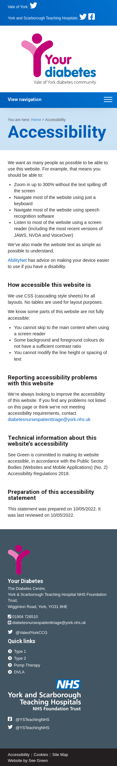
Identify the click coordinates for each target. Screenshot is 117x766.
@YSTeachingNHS (28, 719)
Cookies (41, 754)
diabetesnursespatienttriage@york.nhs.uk (49, 419)
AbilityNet (17, 260)
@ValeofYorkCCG (27, 632)
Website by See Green (28, 760)
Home (36, 120)
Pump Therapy (24, 665)
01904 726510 (23, 616)
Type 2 (17, 658)
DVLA (16, 672)
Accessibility (19, 754)
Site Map (60, 754)
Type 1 (17, 651)
